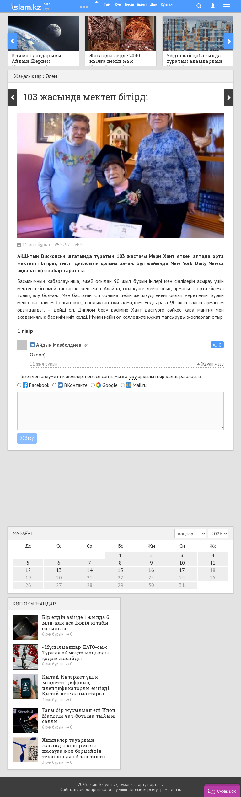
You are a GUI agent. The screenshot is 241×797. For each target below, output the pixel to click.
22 (120, 577)
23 (151, 577)
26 (28, 585)
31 (182, 585)
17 (182, 570)
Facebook (39, 385)
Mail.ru (139, 385)
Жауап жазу (210, 364)
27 (59, 585)
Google (110, 385)
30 (151, 585)
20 (59, 577)
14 (90, 570)
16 (151, 570)
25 (213, 577)
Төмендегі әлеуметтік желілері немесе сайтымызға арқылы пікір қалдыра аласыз (109, 376)
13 (59, 570)
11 (213, 563)
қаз (47, 3)
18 (213, 570)
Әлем (51, 76)
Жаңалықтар (28, 76)
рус (46, 8)
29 (120, 585)
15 (120, 570)
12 (28, 570)
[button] (217, 344)
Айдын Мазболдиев (55, 345)
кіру (133, 376)
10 (182, 563)
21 (90, 577)
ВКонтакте (76, 385)
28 (90, 585)
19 (28, 577)
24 (182, 577)
